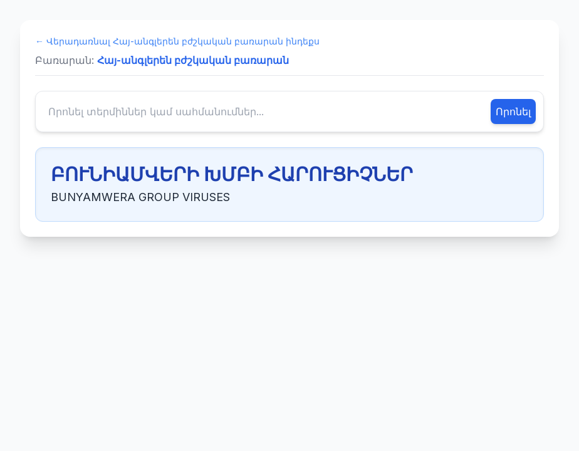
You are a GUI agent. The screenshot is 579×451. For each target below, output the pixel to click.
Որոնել (513, 111)
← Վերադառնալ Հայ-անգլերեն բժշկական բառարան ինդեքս (177, 41)
